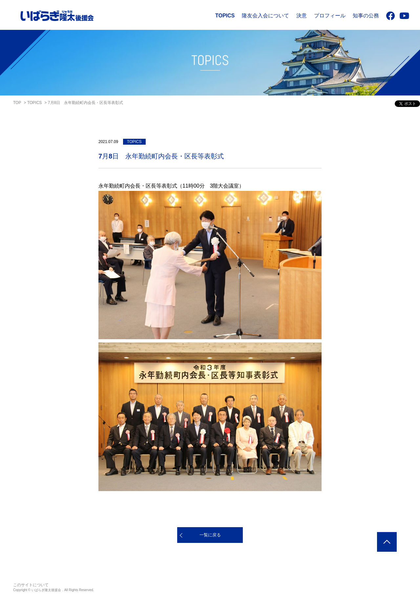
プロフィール (330, 15)
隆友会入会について (265, 15)
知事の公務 (366, 15)
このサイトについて (31, 585)
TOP (17, 102)
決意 (301, 15)
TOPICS (225, 15)
